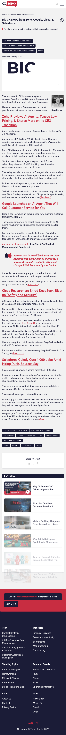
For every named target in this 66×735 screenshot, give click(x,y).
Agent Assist (9, 430)
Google (15, 445)
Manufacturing (40, 646)
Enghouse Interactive (43, 687)
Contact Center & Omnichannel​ (17, 41)
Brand (36, 707)
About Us (6, 698)
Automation (8, 682)
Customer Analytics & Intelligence (19, 51)
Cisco (6, 445)
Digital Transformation (13, 687)
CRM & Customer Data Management (19, 46)
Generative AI (52, 435)
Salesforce (27, 445)
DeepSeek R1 (28, 323)
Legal (35, 711)
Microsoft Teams (10, 678)
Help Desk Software (12, 440)
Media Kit (37, 703)
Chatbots (31, 435)
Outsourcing (39, 650)
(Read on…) (45, 197)
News (40, 51)
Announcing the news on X (15, 244)
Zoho (38, 445)
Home (4, 15)
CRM (40, 435)
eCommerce (39, 641)
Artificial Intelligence (41, 430)
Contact (6, 703)
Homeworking (9, 674)
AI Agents (23, 430)
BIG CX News (9, 435)
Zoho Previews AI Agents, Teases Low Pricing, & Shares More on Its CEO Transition (29, 121)
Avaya (36, 682)
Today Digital (37, 729)
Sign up (11, 604)
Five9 (35, 674)
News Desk (38, 698)
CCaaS (20, 435)
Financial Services (42, 633)
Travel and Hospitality (44, 637)
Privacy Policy (9, 707)
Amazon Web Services (44, 669)
